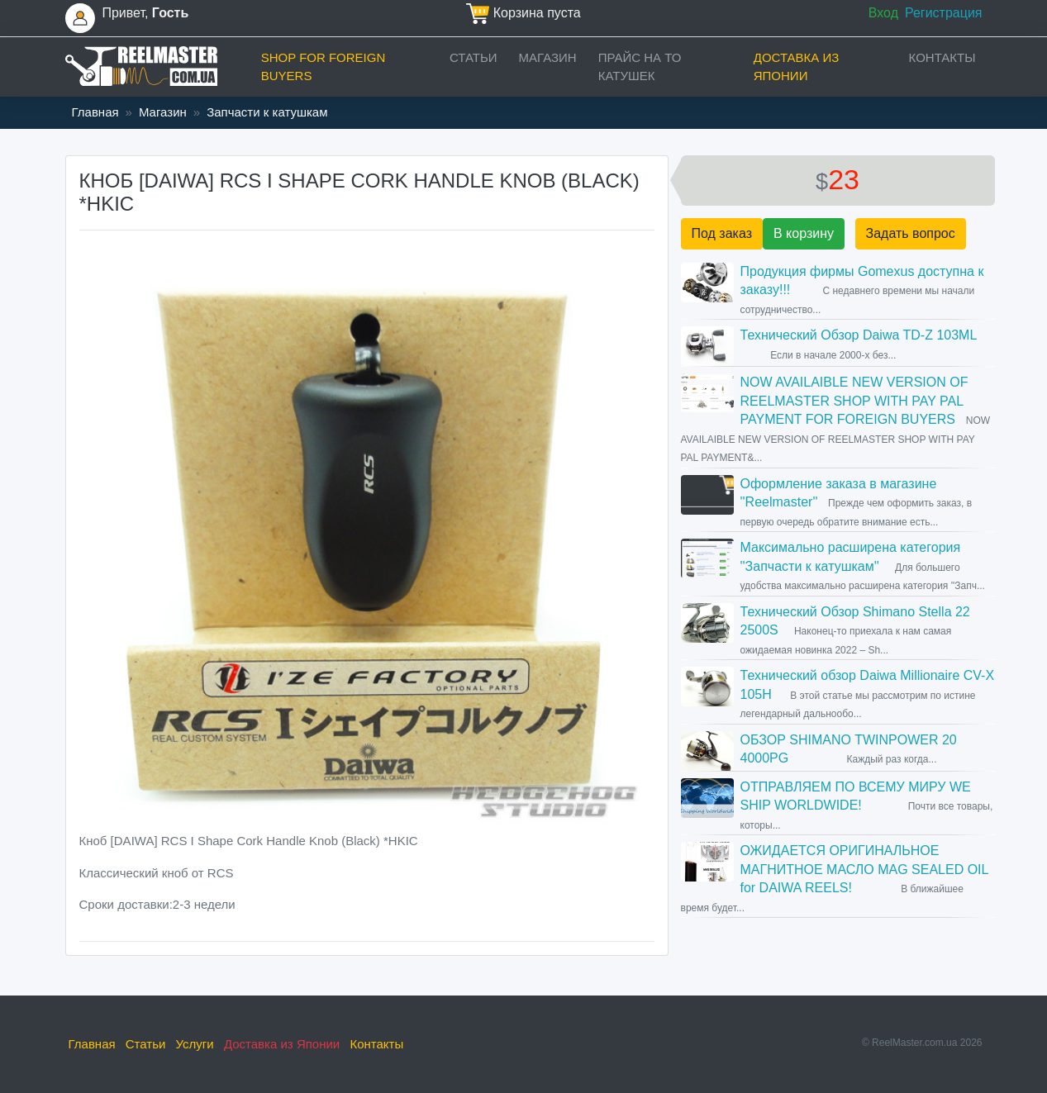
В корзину (803, 233)
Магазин (548, 57)
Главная (95, 112)
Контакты (942, 57)
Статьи (473, 57)
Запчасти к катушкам (267, 112)
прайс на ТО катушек (640, 66)
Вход (883, 13)
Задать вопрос (910, 233)
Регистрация (944, 13)
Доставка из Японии (797, 66)
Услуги (195, 1044)
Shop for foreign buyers (323, 66)
